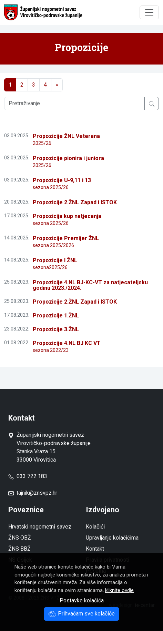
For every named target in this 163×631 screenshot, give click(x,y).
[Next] (57, 84)
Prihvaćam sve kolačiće (81, 613)
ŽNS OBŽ (19, 537)
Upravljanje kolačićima (112, 537)
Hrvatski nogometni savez (39, 526)
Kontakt (95, 548)
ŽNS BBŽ (19, 548)
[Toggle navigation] (149, 12)
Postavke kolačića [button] (82, 600)
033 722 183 (27, 476)
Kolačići (95, 526)
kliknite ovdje (119, 590)
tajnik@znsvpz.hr (37, 493)
